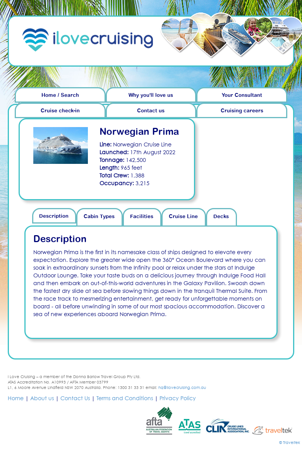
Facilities (141, 216)
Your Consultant (242, 95)
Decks (221, 216)
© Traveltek (289, 443)
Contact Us (75, 398)
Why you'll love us (151, 95)
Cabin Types (99, 216)
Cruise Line (183, 216)
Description (54, 216)
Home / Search (60, 95)
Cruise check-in (60, 111)
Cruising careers (242, 111)
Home (16, 398)
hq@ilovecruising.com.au (182, 388)
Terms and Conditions (124, 398)
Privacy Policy (178, 398)
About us (42, 398)
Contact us (151, 111)
